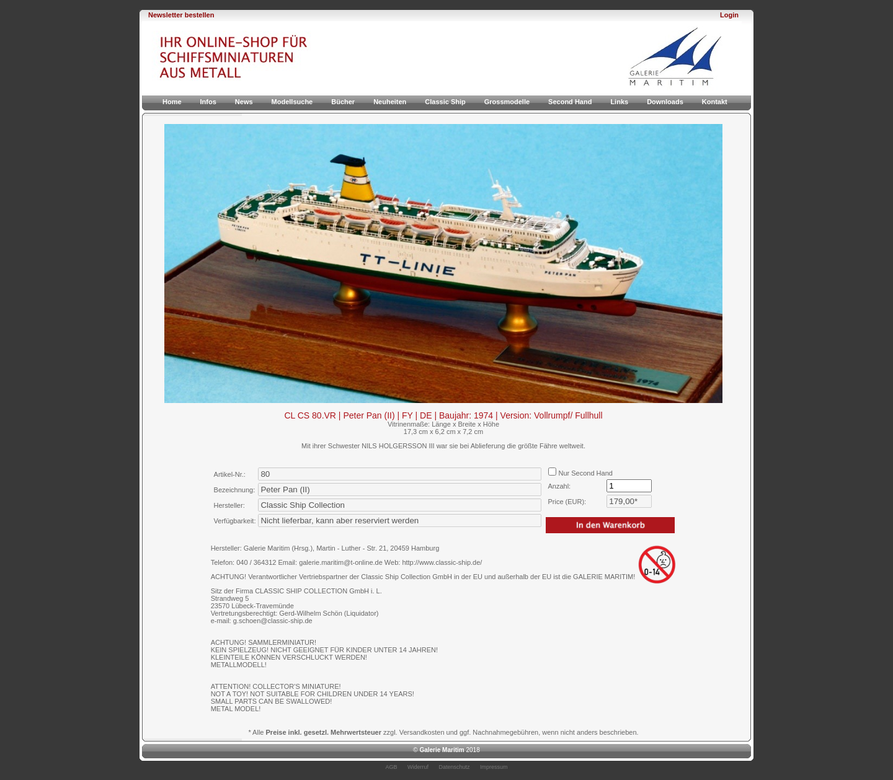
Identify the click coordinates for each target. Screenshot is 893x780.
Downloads (665, 101)
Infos (208, 101)
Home (172, 101)
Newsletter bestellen (181, 15)
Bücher (343, 101)
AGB (391, 767)
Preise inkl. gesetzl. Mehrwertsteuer (323, 732)
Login (729, 15)
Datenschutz (454, 767)
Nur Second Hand (580, 473)
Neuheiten (389, 101)
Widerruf (418, 767)
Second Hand (570, 101)
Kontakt (714, 101)
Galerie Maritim (441, 750)
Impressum (494, 767)
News (244, 101)
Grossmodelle (507, 101)
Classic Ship (445, 101)
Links (619, 101)
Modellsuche (292, 101)
